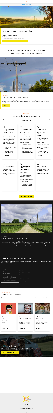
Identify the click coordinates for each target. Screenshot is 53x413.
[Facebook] (25, 404)
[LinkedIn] (27, 404)
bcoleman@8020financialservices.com (26, 408)
